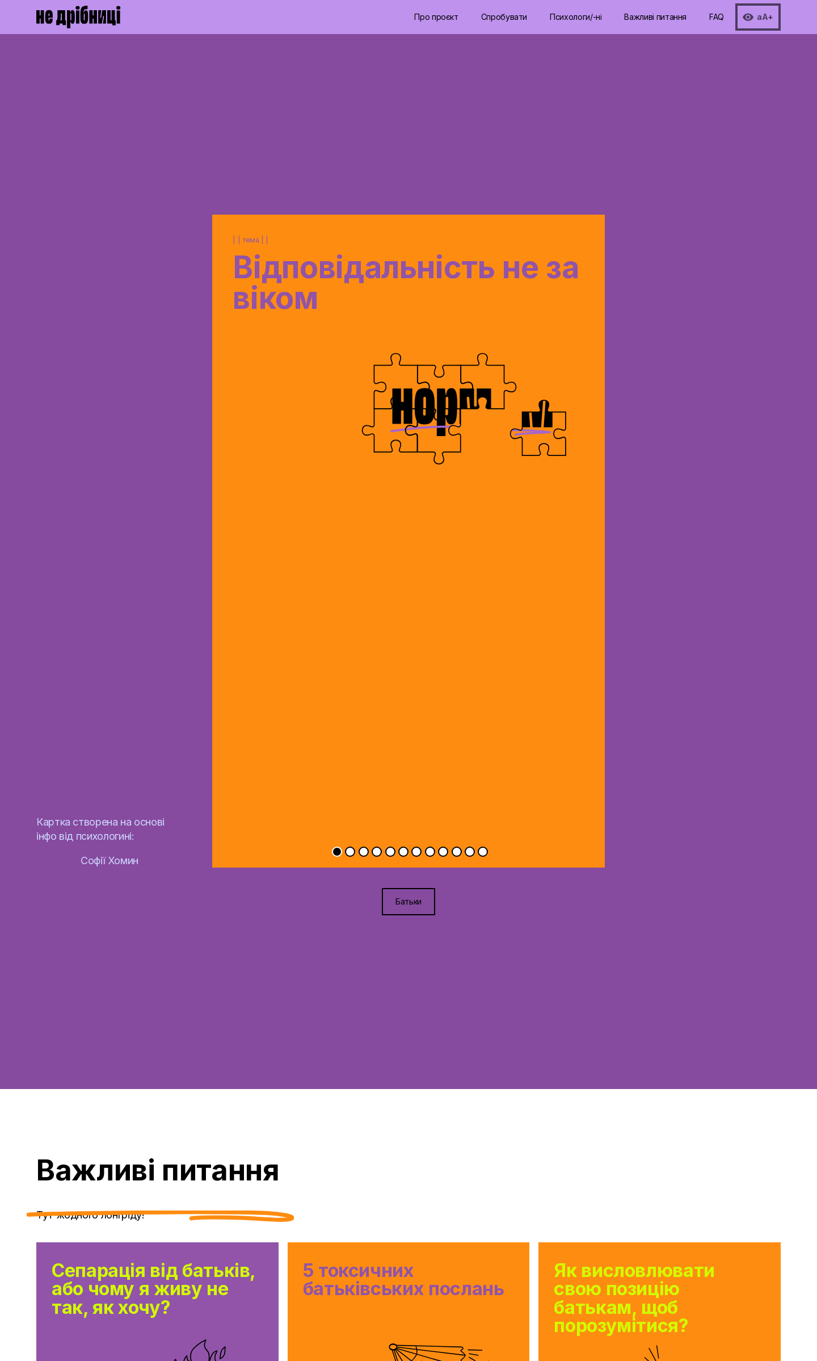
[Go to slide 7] (416, 852)
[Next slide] (506, 499)
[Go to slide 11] (470, 852)
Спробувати (504, 17)
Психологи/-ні (575, 17)
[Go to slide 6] (403, 852)
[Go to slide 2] (350, 852)
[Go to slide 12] (483, 852)
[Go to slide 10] (457, 852)
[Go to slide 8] (430, 852)
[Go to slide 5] (390, 852)
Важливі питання (655, 17)
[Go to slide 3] (364, 852)
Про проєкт (436, 17)
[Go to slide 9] (443, 852)
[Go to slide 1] (337, 852)
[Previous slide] (310, 499)
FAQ (716, 17)
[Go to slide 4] (377, 852)
